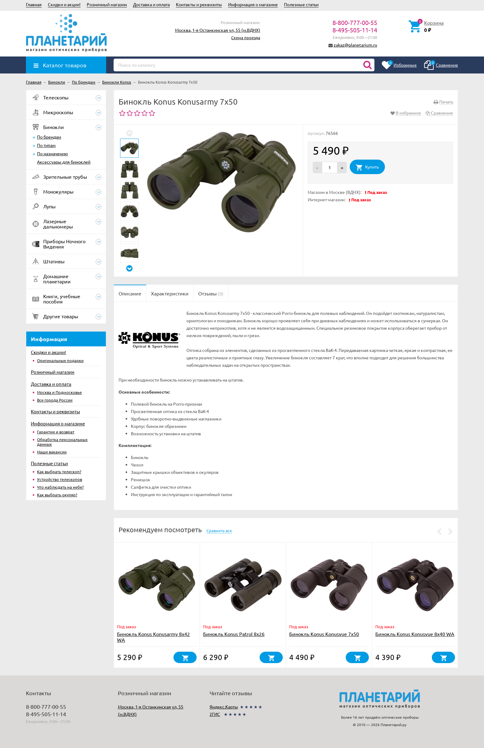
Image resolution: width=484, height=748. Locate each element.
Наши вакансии (52, 451)
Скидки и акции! (64, 4)
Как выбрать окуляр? (57, 494)
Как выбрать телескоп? (59, 471)
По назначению (52, 153)
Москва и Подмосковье (59, 392)
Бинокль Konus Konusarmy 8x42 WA (153, 637)
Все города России (55, 400)
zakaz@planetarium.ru (355, 45)
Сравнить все (219, 530)
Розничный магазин (107, 4)
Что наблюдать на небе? (60, 487)
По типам (46, 145)
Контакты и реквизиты (199, 4)
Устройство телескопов (59, 479)
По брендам (49, 137)
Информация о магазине (253, 4)
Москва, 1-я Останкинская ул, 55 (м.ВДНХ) (217, 30)
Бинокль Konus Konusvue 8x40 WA (414, 634)
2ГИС (215, 714)
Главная (34, 4)
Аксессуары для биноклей (63, 162)
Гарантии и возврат (55, 431)
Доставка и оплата (151, 4)
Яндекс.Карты (224, 706)
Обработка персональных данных (62, 442)
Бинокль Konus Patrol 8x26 (234, 634)
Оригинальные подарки (60, 360)
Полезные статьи (301, 4)
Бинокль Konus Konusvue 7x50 (324, 634)
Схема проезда (245, 37)
